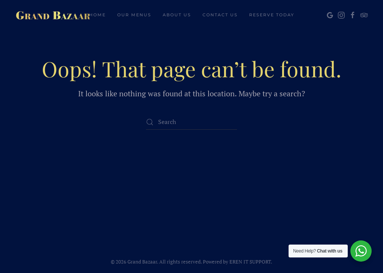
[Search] (191, 122)
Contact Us (220, 14)
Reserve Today (271, 14)
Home (97, 14)
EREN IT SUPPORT (250, 261)
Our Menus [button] (134, 14)
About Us (177, 14)
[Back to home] (53, 15)
